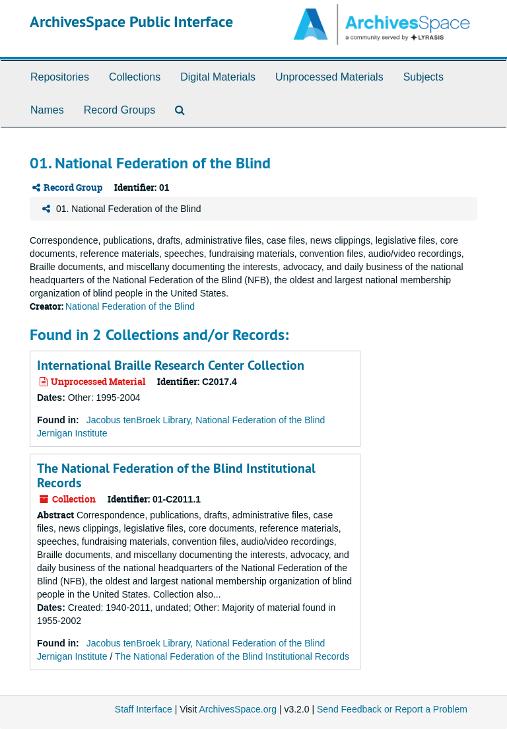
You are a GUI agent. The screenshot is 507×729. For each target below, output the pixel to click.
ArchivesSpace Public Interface (131, 21)
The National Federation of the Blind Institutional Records (176, 475)
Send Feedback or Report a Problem (392, 709)
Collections (134, 77)
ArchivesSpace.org (238, 709)
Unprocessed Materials (329, 77)
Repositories (59, 77)
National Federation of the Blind (130, 306)
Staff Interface (143, 709)
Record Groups (120, 110)
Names (47, 110)
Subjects (423, 77)
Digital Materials (217, 77)
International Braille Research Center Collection (170, 365)
